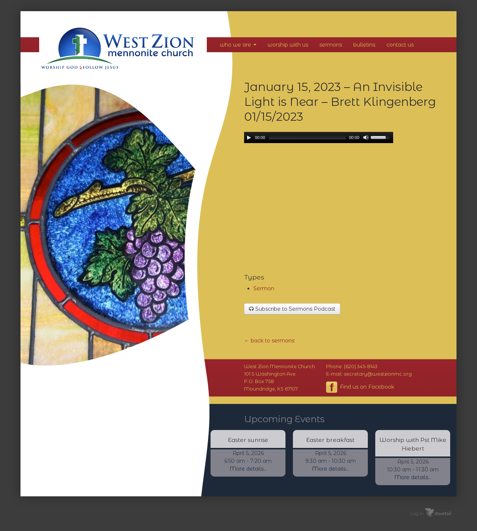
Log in (417, 513)
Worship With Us (288, 44)
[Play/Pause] (249, 137)
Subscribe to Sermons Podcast (292, 309)
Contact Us (400, 44)
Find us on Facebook (360, 387)
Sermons (330, 44)
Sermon (263, 288)
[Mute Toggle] (366, 137)
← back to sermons (269, 340)
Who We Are (238, 44)
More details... (248, 468)
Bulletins (364, 44)
